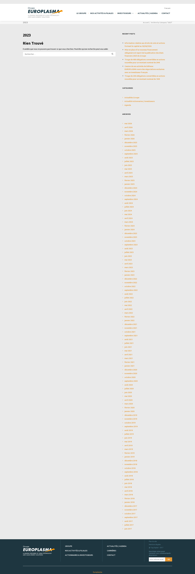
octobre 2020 (129, 377)
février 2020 (129, 408)
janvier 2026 (129, 139)
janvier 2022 (129, 320)
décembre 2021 (130, 324)
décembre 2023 (130, 233)
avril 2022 (128, 309)
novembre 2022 (130, 283)
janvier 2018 (129, 502)
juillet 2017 (129, 525)
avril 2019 (128, 445)
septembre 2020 (131, 381)
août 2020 (128, 385)
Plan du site (153, 541)
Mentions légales (155, 544)
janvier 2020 (129, 411)
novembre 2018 (130, 464)
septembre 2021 (131, 336)
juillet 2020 (129, 389)
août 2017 (128, 521)
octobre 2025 (129, 150)
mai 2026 (128, 124)
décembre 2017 (130, 506)
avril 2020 (128, 400)
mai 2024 (128, 214)
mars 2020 (128, 404)
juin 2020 (128, 392)
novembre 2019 (130, 419)
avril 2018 (128, 491)
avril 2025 (128, 173)
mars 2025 (128, 177)
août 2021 (128, 339)
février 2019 (129, 453)
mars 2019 (128, 449)
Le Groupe (81, 13)
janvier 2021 (129, 366)
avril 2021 (128, 355)
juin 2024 (128, 211)
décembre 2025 (130, 143)
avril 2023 (128, 264)
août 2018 (128, 476)
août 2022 (128, 294)
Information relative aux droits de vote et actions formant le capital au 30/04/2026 (145, 44)
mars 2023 (128, 267)
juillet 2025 (129, 161)
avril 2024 (128, 218)
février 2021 (129, 362)
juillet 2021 (129, 343)
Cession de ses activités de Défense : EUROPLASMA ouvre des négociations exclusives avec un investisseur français (144, 69)
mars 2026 (128, 131)
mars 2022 (128, 313)
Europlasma (97, 572)
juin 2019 (128, 438)
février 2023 (129, 271)
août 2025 (128, 158)
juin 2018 (128, 483)
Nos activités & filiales (101, 13)
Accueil (146, 22)
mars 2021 (128, 358)
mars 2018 (128, 495)
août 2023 (128, 249)
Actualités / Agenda (148, 13)
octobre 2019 (129, 423)
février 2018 (129, 499)
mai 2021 (128, 351)
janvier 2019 (129, 457)
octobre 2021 (129, 332)
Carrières (111, 551)
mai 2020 (128, 396)
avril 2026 (128, 127)
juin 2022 (128, 302)
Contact (166, 13)
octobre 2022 (129, 286)
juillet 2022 (129, 298)
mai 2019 (128, 442)
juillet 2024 (129, 207)
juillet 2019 (129, 434)
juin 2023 (128, 256)
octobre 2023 (129, 241)
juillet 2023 (129, 252)
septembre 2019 (131, 426)
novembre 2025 (130, 146)
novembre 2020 (130, 373)
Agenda (127, 105)
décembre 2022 (130, 279)
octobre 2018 (129, 468)
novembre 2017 (130, 510)
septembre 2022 (131, 290)
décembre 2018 (130, 461)
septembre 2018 (131, 472)
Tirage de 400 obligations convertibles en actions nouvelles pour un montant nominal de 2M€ (145, 61)
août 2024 (128, 203)
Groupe (68, 546)
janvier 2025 (129, 184)
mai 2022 (128, 305)
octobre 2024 (129, 196)
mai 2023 (128, 260)
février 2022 (129, 317)
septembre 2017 (131, 517)
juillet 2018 (129, 480)
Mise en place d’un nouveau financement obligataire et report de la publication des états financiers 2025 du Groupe (144, 53)
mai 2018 (128, 487)
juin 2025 (128, 165)
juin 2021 (128, 347)
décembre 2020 (130, 370)
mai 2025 (128, 169)
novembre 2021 (130, 328)
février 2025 (129, 180)
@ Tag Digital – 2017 (156, 547)
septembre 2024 (131, 199)
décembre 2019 (130, 415)
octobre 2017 (129, 514)
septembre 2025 (131, 154)
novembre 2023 (130, 237)
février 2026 (129, 135)
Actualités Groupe (131, 98)
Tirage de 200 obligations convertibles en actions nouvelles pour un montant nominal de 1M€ (145, 77)
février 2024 (129, 226)
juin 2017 (128, 529)
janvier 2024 (129, 230)
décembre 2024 (130, 188)
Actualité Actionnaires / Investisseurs (139, 101)
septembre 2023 (131, 245)
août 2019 (128, 430)
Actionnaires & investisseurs (79, 555)
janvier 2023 (129, 275)
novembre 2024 (130, 192)
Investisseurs (125, 13)
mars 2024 (128, 222)
